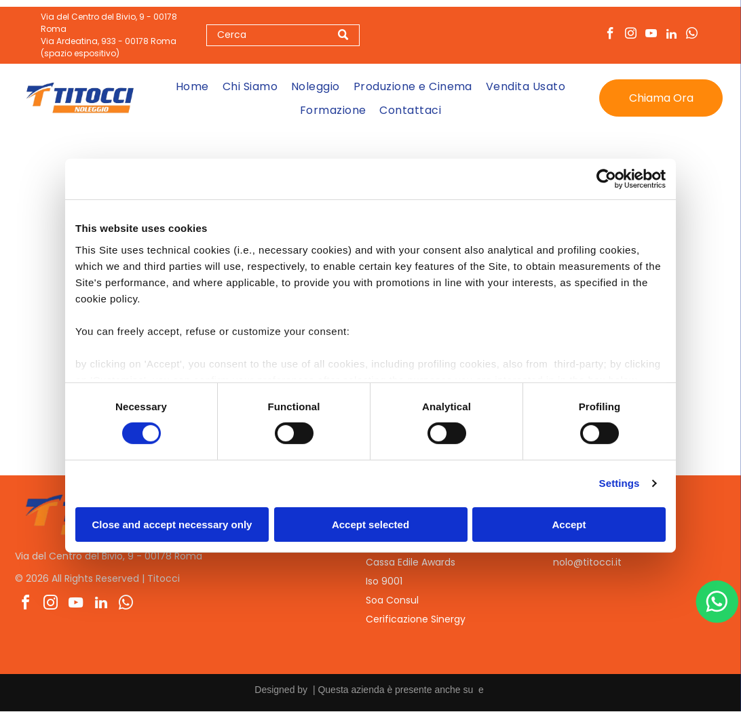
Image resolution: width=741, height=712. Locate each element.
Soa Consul (392, 601)
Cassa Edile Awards (410, 563)
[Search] (283, 35)
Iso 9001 (384, 582)
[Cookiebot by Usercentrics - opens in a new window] (606, 180)
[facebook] (610, 35)
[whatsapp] (691, 35)
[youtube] (651, 35)
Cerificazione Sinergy (416, 620)
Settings (619, 484)
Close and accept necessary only (172, 524)
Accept (569, 524)
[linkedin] (671, 35)
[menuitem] (192, 86)
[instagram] (630, 35)
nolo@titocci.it (587, 563)
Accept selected (370, 524)
